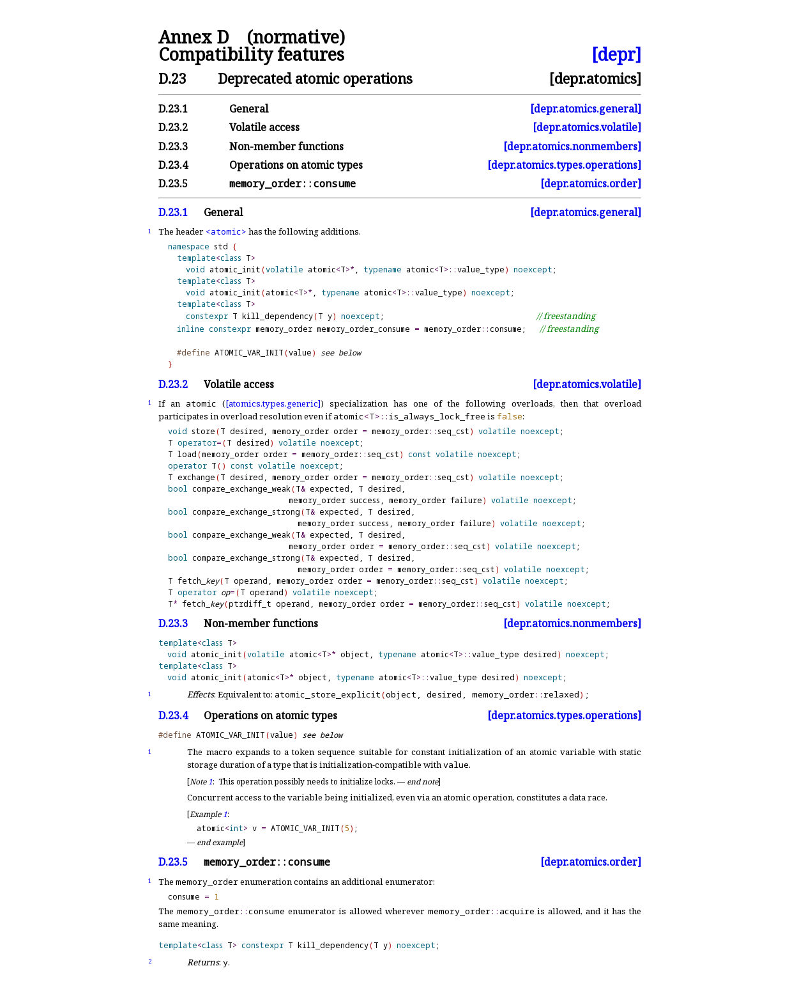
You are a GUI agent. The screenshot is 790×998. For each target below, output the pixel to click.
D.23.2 (173, 127)
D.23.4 (173, 165)
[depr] (616, 54)
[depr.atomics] (595, 78)
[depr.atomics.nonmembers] (572, 146)
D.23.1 (173, 109)
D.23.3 (173, 146)
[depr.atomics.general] (585, 109)
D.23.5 (173, 183)
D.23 (172, 78)
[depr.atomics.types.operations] (564, 165)
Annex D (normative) (251, 37)
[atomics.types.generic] (273, 403)
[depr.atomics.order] (590, 183)
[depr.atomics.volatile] (587, 127)
